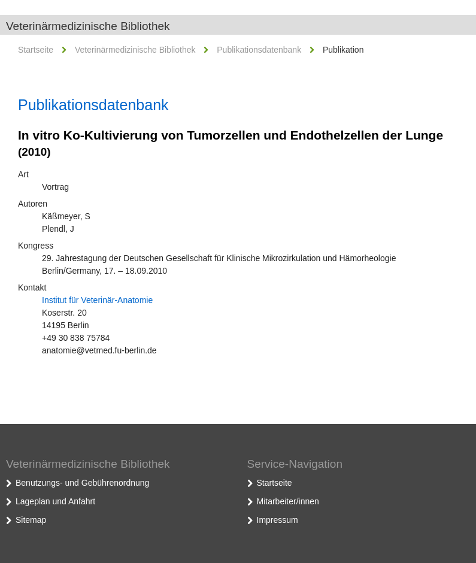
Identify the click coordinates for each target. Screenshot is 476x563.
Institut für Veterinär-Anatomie (97, 300)
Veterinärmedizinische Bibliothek (88, 26)
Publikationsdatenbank (259, 50)
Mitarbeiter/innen (288, 501)
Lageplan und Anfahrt (55, 501)
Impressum (277, 520)
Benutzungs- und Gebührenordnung (82, 483)
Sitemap (31, 520)
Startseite (35, 50)
